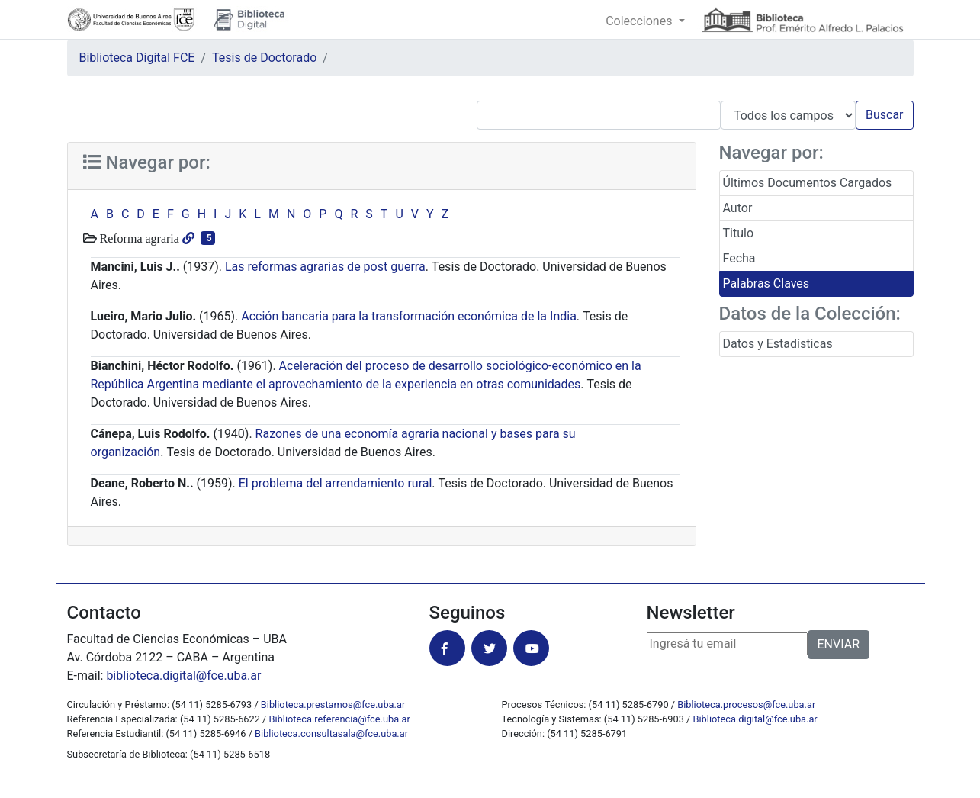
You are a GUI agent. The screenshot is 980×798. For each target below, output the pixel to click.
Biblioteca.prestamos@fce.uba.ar (333, 704)
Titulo (738, 233)
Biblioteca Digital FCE (137, 57)
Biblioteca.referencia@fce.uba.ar (339, 719)
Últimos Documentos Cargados (807, 182)
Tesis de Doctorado (264, 57)
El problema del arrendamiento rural (335, 483)
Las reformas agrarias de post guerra (325, 266)
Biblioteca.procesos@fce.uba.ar (746, 704)
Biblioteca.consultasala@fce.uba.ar (331, 733)
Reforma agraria (138, 238)
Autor (738, 208)
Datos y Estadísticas (778, 343)
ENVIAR (839, 644)
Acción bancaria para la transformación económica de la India (409, 316)
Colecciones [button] (640, 21)
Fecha (739, 258)
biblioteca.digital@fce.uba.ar (183, 675)
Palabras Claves (766, 283)
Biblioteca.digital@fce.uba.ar (755, 719)
